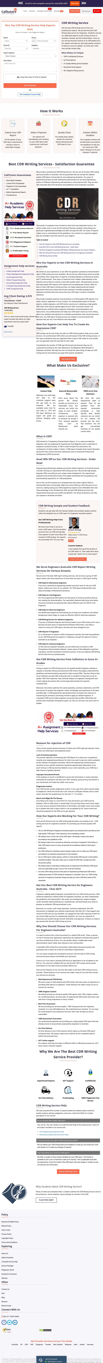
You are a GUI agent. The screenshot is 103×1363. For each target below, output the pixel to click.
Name (6, 38)
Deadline (35, 45)
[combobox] (34, 41)
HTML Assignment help (14, 289)
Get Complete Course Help (30, 94)
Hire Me (71, 540)
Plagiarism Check (8, 1270)
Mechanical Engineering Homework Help (53, 1135)
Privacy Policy (6, 1234)
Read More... (9, 332)
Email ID (6, 45)
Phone (34, 38)
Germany (90, 1344)
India (75, 1344)
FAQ (3, 1293)
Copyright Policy (7, 1238)
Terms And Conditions (9, 1242)
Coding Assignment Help (15, 271)
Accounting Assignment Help (16, 283)
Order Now (75, 3)
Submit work (74, 11)
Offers (97, 11)
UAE (31, 1344)
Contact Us (5, 1289)
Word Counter (6, 1306)
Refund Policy (6, 1226)
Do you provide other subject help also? (51, 1121)
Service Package (7, 1266)
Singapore (39, 1344)
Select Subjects (9, 53)
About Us (5, 1253)
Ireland (82, 1344)
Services (32, 11)
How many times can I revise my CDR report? (53, 1153)
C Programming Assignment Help (18, 286)
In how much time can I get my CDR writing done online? (57, 1140)
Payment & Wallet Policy (10, 1222)
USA (26, 1344)
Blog (3, 1297)
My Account (86, 11)
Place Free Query (46, 1200)
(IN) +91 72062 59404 (10, 1316)
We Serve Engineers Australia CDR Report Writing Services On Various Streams (67, 250)
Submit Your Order (77, 559)
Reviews (57, 11)
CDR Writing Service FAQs (48, 256)
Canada (48, 1344)
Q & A (25, 11)
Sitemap (4, 1278)
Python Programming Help (15, 280)
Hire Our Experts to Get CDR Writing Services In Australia (59, 244)
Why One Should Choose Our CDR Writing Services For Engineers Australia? (66, 253)
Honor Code (6, 1230)
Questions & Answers (9, 1274)
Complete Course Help (44, 11)
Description (8, 60)
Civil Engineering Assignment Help (51, 1132)
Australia (15, 1344)
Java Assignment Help (14, 277)
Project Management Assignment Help (20, 274)
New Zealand (58, 1344)
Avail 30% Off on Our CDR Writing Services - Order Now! (58, 247)
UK (21, 1344)
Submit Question (7, 1258)
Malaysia (68, 1344)
